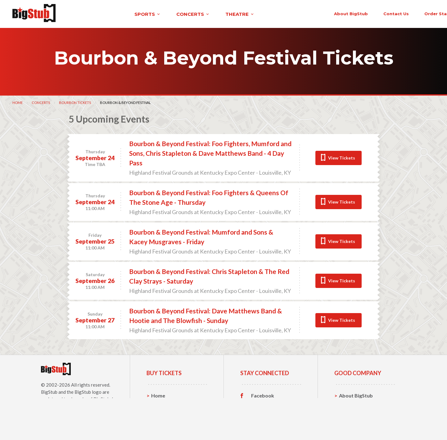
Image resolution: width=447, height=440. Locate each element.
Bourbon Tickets (75, 102)
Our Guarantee (356, 423)
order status (375, 13)
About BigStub (286, 13)
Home (17, 102)
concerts (134, 13)
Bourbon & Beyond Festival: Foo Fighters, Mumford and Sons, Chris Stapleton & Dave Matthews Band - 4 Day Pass (210, 152)
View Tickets (341, 156)
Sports (159, 404)
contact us (331, 13)
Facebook (262, 394)
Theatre (160, 423)
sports (89, 13)
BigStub (49, 391)
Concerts (41, 102)
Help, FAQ (350, 414)
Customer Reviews (273, 423)
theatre (181, 13)
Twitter (260, 404)
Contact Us (352, 404)
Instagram (263, 413)
